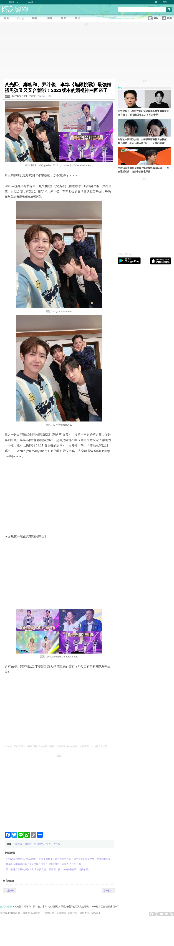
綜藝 (7, 96)
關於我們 (49, 913)
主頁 (2, 906)
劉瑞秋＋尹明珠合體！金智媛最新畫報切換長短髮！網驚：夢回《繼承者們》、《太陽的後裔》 (142, 141)
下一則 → (109, 890)
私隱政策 (72, 913)
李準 (48, 843)
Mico (44, 96)
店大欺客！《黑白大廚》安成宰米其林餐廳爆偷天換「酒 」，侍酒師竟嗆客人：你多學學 (143, 113)
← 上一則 (9, 890)
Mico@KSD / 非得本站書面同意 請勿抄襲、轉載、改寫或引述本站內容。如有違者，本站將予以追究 (56, 746)
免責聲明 (61, 913)
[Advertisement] (33, 791)
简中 (165, 2)
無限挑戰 (39, 843)
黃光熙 (18, 843)
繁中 (157, 2)
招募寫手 (96, 913)
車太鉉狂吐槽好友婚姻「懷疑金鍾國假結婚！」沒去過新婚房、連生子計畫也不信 (143, 169)
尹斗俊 (57, 843)
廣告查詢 (84, 913)
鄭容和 (28, 843)
